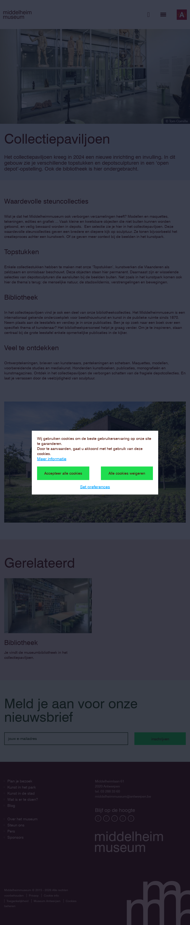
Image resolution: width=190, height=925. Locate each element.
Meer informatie (51, 458)
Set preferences (95, 486)
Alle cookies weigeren (126, 473)
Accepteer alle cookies (63, 473)
